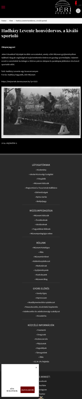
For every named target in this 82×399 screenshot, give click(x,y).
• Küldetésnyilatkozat (41, 261)
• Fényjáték (41, 179)
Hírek (11, 21)
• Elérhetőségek (41, 192)
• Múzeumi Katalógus (41, 247)
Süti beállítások (12, 390)
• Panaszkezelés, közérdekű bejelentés (41, 307)
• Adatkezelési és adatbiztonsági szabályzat (41, 311)
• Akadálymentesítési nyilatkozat (41, 302)
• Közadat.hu (41, 316)
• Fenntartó (41, 330)
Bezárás (34, 368)
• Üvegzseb (41, 334)
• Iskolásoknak (41, 224)
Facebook (42, 381)
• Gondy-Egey (41, 293)
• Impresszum (41, 298)
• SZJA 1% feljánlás (41, 361)
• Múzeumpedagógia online (41, 233)
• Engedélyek (41, 348)
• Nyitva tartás (41, 197)
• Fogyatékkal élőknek (41, 229)
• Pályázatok (41, 343)
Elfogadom (27, 390)
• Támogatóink (41, 352)
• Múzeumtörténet (41, 256)
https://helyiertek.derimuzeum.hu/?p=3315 (19, 81)
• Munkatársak (41, 266)
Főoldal (3, 21)
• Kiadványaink (41, 275)
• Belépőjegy (41, 201)
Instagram (42, 389)
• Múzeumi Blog (41, 279)
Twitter (42, 394)
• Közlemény (41, 170)
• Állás (41, 252)
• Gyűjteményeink (41, 270)
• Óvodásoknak (41, 220)
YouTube (42, 385)
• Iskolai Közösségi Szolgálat (41, 174)
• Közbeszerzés (41, 339)
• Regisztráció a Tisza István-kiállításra (41, 188)
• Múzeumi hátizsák (41, 183)
